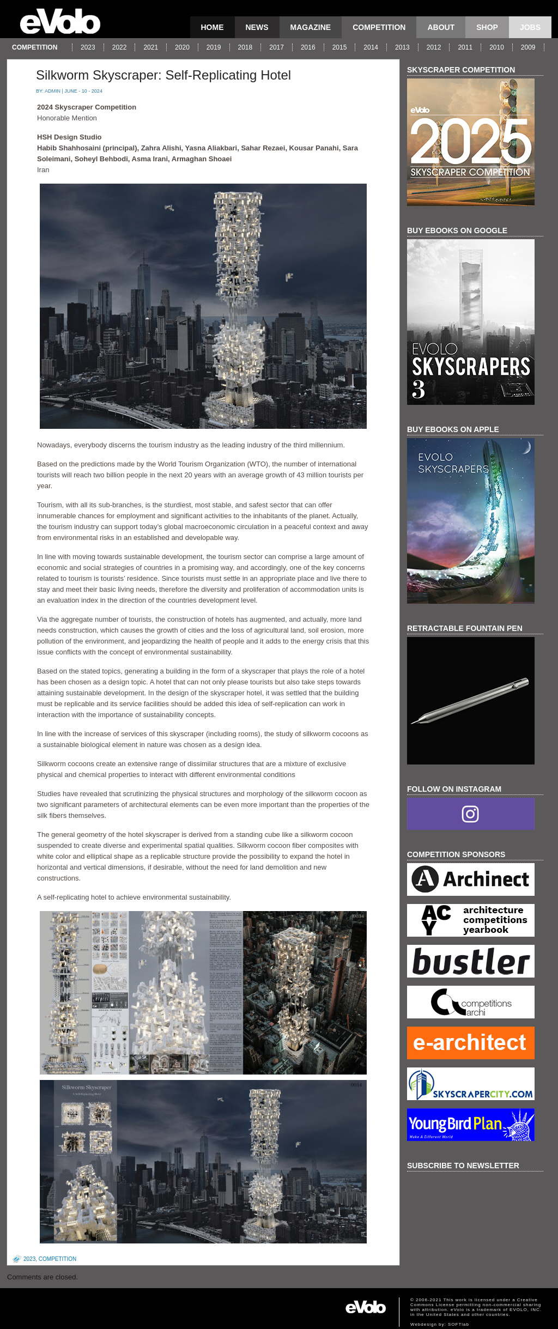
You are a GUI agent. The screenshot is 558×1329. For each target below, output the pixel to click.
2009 (528, 47)
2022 (119, 47)
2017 (276, 47)
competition (379, 27)
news (257, 27)
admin (52, 91)
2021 (150, 47)
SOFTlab (458, 1324)
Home (212, 27)
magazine (310, 27)
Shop (487, 27)
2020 (182, 47)
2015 (339, 47)
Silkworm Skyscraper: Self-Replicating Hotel (163, 75)
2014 (370, 47)
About (440, 27)
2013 (402, 47)
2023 (88, 47)
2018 (245, 47)
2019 (214, 47)
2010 (496, 47)
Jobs (530, 27)
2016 (308, 47)
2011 (465, 47)
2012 (434, 47)
